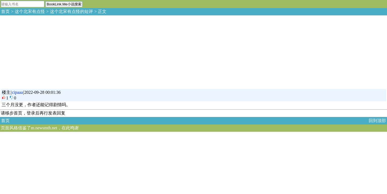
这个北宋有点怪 (30, 11)
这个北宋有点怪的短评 (71, 11)
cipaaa (17, 92)
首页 (5, 11)
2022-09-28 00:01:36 (42, 92)
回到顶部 (377, 120)
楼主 (6, 92)
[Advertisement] (40, 51)
